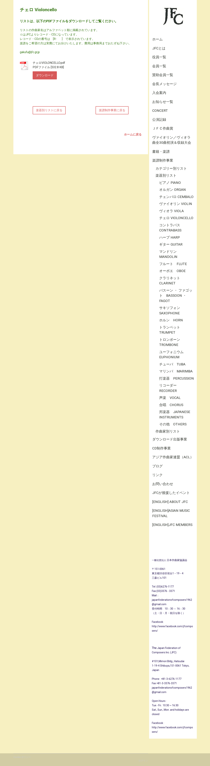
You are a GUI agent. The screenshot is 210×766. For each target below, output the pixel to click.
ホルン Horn (171, 320)
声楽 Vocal (170, 398)
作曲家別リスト (168, 431)
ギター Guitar (170, 244)
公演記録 (159, 119)
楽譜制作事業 (162, 160)
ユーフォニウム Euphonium (173, 354)
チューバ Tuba (172, 364)
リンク (157, 475)
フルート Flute (173, 264)
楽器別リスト (166, 175)
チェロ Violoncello (176, 218)
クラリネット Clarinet (171, 280)
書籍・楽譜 (161, 151)
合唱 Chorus (171, 405)
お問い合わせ (162, 484)
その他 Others (173, 424)
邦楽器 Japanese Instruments (174, 414)
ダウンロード (45, 75)
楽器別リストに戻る (49, 110)
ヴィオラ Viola (171, 211)
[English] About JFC (170, 502)
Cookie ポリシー (22, 757)
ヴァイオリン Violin (175, 204)
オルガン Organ (172, 190)
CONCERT (160, 110)
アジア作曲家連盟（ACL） (172, 457)
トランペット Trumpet (171, 330)
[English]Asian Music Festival (171, 513)
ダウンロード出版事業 (169, 439)
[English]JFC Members (172, 525)
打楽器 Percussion (176, 378)
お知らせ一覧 (162, 102)
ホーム (157, 39)
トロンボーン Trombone (171, 342)
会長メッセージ (164, 84)
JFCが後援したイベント (171, 493)
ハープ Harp (169, 237)
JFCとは (158, 48)
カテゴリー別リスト (171, 168)
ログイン (143, 760)
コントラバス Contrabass (170, 228)
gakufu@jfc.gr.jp (30, 52)
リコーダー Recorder (169, 388)
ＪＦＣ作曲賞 (162, 128)
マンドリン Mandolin (169, 254)
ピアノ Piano (170, 183)
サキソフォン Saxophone (171, 310)
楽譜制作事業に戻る (112, 110)
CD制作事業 (161, 448)
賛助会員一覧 (162, 75)
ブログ (157, 466)
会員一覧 (159, 66)
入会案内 (159, 93)
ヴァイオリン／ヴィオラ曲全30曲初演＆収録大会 (171, 140)
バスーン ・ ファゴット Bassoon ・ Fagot (175, 295)
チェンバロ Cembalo (176, 197)
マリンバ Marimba (176, 371)
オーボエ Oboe (172, 271)
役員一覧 (159, 57)
